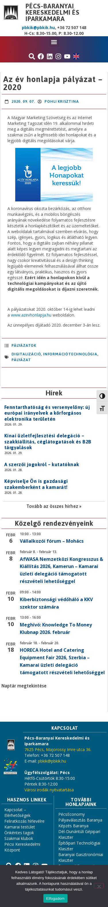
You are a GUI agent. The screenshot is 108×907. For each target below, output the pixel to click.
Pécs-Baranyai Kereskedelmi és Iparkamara (53, 12)
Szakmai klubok (18, 838)
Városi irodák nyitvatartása (49, 789)
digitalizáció (26, 354)
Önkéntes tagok (19, 832)
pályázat (21, 360)
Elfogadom (55, 898)
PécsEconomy (71, 814)
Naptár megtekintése (24, 685)
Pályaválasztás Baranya (80, 820)
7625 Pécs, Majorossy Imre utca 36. (57, 749)
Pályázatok (23, 345)
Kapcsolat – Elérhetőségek (17, 812)
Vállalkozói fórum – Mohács (52, 541)
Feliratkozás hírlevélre (24, 821)
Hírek (54, 393)
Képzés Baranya (73, 825)
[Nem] (99, 885)
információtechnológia (70, 354)
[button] (54, 42)
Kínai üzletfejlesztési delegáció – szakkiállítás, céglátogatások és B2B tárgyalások (47, 441)
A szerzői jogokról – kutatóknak (41, 464)
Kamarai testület (19, 827)
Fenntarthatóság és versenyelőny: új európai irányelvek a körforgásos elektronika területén (47, 413)
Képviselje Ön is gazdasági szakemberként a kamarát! (36, 484)
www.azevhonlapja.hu (31, 315)
